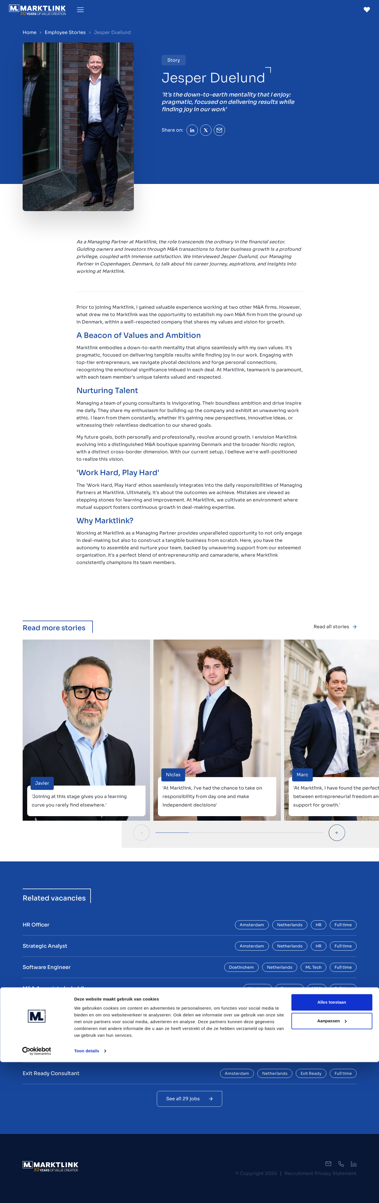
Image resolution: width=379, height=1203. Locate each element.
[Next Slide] (337, 832)
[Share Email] (219, 130)
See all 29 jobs (189, 1099)
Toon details (86, 1191)
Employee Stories (65, 32)
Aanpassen (332, 1161)
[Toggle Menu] (80, 9)
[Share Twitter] (205, 130)
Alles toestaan (331, 1143)
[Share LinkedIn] (192, 130)
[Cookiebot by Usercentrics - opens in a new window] (36, 1192)
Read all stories (335, 627)
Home (30, 32)
